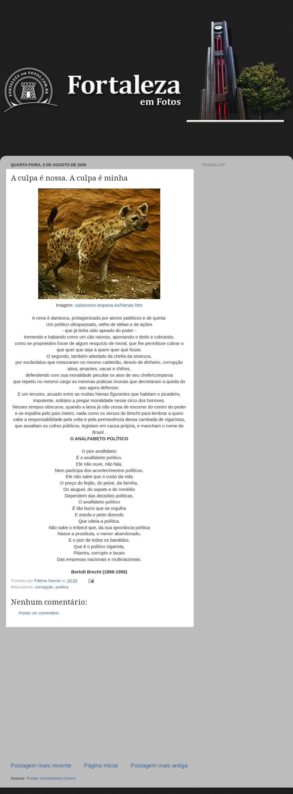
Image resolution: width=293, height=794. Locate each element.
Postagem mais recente (41, 765)
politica (62, 587)
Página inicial (101, 765)
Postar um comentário (39, 613)
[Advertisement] (146, 139)
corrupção (44, 587)
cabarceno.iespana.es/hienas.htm (109, 305)
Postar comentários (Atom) (51, 778)
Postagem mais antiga (159, 765)
